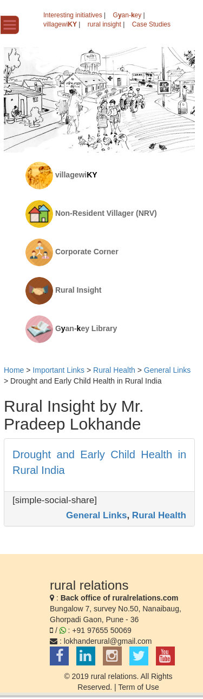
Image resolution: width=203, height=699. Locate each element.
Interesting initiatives (72, 15)
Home (14, 370)
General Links (96, 515)
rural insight (104, 24)
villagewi (60, 24)
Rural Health (159, 515)
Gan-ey (127, 15)
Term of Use (138, 687)
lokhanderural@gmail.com (108, 641)
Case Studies (151, 24)
